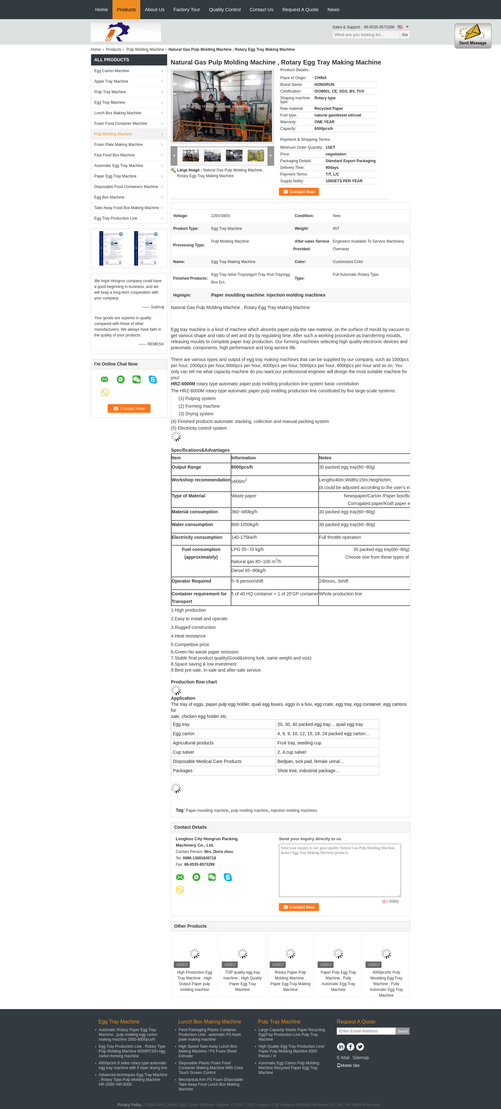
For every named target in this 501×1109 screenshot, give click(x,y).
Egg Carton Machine (111, 71)
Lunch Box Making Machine (117, 113)
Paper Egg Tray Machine (115, 176)
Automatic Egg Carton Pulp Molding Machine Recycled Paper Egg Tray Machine (288, 1068)
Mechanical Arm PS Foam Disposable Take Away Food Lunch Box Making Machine (211, 1084)
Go (405, 34)
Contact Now (302, 191)
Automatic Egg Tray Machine (118, 165)
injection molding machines (294, 810)
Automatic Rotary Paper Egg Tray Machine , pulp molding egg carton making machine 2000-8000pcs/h (128, 1035)
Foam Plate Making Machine (118, 144)
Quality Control (225, 9)
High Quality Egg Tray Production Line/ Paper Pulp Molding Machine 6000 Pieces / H (291, 1051)
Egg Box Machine (109, 197)
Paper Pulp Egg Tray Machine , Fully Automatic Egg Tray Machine (338, 981)
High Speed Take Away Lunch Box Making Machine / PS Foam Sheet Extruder (208, 1051)
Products (126, 9)
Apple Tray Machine (111, 81)
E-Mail (343, 1057)
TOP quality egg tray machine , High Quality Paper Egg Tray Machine (242, 981)
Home (101, 9)
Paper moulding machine (207, 810)
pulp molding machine (249, 810)
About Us (155, 9)
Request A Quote (300, 9)
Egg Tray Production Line (115, 218)
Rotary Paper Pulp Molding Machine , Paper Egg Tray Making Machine (290, 981)
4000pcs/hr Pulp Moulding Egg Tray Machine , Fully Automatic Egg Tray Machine (386, 984)
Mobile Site (348, 1065)
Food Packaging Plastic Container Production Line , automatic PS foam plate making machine (210, 1035)
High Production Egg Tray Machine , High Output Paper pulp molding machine (194, 981)
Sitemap (360, 1057)
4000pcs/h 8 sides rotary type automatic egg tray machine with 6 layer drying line (133, 1065)
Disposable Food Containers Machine (126, 187)
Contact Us (261, 9)
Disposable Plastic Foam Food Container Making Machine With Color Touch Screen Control (211, 1068)
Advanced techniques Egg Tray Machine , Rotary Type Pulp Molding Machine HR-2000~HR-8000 (133, 1080)
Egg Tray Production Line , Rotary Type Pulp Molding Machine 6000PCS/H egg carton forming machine (132, 1051)
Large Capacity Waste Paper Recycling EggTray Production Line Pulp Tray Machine (291, 1035)
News (334, 9)
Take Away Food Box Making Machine (126, 208)
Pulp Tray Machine (110, 92)
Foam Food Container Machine (120, 123)
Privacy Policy (130, 1105)
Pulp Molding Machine (145, 49)
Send (402, 1031)
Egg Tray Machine (109, 102)
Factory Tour (186, 9)
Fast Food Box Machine (114, 155)
